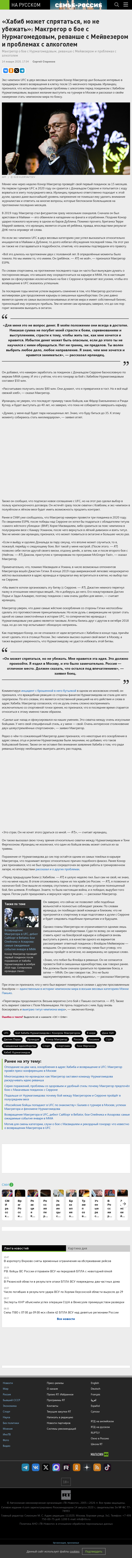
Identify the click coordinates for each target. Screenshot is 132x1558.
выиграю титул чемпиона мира (43, 1009)
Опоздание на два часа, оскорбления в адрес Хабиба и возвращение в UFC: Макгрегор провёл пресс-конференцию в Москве (63, 1069)
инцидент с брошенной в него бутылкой (48, 691)
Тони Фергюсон (86, 1046)
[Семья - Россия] (78, 5)
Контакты (52, 1406)
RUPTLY (95, 1432)
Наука (6, 1417)
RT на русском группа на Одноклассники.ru (76, 1467)
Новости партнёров (58, 1423)
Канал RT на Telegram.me (25, 1467)
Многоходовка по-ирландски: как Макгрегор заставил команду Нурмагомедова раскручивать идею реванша (58, 1078)
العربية (93, 1400)
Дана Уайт (108, 1033)
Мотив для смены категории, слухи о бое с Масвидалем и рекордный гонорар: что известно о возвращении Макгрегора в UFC (66, 1126)
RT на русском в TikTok (107, 1467)
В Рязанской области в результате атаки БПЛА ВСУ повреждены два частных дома (62, 1281)
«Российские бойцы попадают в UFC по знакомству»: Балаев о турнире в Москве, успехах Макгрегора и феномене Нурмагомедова (65, 1107)
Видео (6, 1446)
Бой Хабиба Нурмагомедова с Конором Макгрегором (47, 1033)
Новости (8, 1383)
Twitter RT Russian (46, 1467)
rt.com (26, 1507)
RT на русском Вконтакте (35, 1467)
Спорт (46, 1046)
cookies (74, 1551)
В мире (91, 1033)
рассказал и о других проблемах (57, 869)
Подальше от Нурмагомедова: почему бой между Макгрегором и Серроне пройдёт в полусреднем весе (62, 1097)
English (95, 1383)
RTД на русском (100, 1427)
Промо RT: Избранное (60, 1394)
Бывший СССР (11, 1400)
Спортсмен (63, 1046)
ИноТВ (7, 1434)
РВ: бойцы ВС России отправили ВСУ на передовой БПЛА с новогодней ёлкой (58, 1271)
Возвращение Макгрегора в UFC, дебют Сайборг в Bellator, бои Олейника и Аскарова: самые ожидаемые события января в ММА (21, 939)
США (109, 1039)
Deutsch (95, 1388)
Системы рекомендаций (61, 1428)
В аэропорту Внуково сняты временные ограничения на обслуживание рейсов (57, 1261)
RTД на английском (102, 1421)
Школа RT (96, 1444)
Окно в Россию (100, 1438)
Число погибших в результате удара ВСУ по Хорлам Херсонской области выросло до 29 (63, 1292)
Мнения (8, 1428)
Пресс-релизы (55, 1383)
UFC (6, 1033)
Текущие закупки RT (59, 1411)
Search (116, 1)
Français (95, 1394)
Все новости (66, 1319)
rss (97, 1467)
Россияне (93, 1039)
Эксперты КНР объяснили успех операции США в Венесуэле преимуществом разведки (64, 1302)
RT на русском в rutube (66, 1467)
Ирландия (33, 1039)
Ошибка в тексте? (12, 1016)
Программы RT (56, 1400)
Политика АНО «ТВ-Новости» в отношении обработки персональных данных (66, 1523)
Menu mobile (126, 1)
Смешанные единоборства (20, 1046)
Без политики (11, 1423)
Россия (78, 1039)
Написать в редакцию (60, 1417)
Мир (5, 1388)
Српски (95, 1411)
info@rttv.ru (83, 1519)
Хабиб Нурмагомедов (17, 1052)
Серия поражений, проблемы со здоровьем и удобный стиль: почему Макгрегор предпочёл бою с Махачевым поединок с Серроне (67, 1088)
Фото (6, 1440)
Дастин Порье (12, 1039)
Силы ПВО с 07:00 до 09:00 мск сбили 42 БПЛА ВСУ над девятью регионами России (61, 1312)
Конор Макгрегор (56, 1039)
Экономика (9, 1406)
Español (95, 1406)
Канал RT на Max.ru (56, 1467)
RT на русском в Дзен (87, 1467)
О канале (52, 1388)
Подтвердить (93, 1551)
